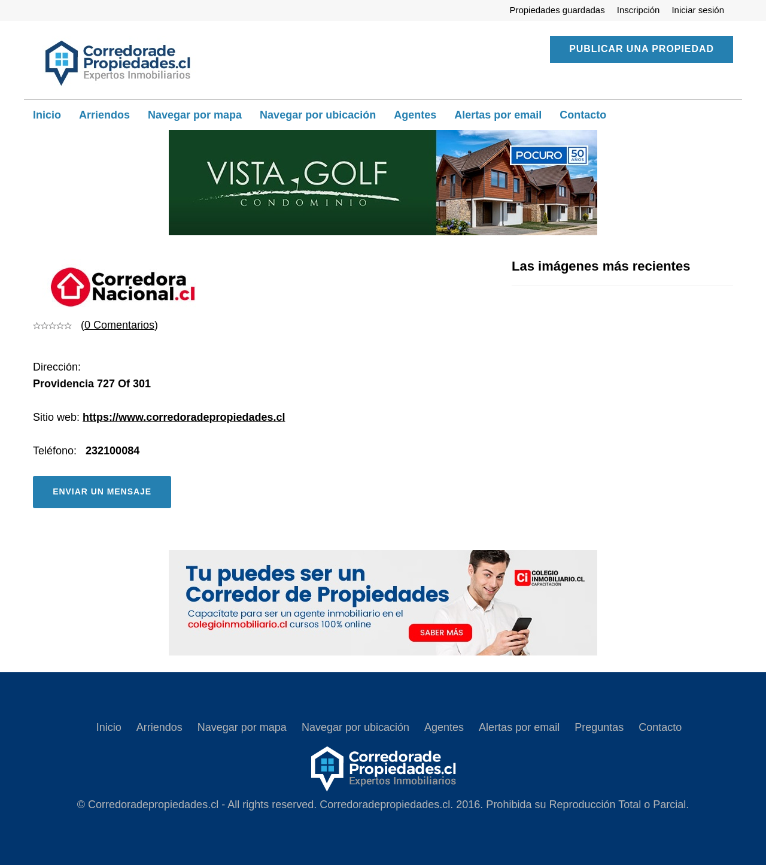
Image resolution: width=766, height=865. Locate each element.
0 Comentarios (119, 325)
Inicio (47, 115)
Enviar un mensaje (102, 491)
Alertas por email (498, 115)
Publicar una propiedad (641, 49)
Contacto (583, 115)
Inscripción (638, 10)
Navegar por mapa (195, 115)
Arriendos (104, 115)
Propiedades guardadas (556, 10)
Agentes (415, 115)
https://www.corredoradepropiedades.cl (184, 417)
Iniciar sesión (697, 10)
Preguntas (599, 727)
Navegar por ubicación (318, 115)
